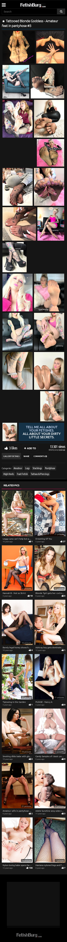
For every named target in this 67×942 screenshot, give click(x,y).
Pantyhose (50, 468)
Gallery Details (11, 456)
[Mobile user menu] (3, 3)
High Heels (8, 473)
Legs (27, 468)
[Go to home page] (39, 4)
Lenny (57, 449)
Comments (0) (40, 456)
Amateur (18, 468)
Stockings (37, 468)
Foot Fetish (22, 473)
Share (26, 456)
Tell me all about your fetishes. (41, 432)
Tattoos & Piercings (40, 473)
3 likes (13, 448)
